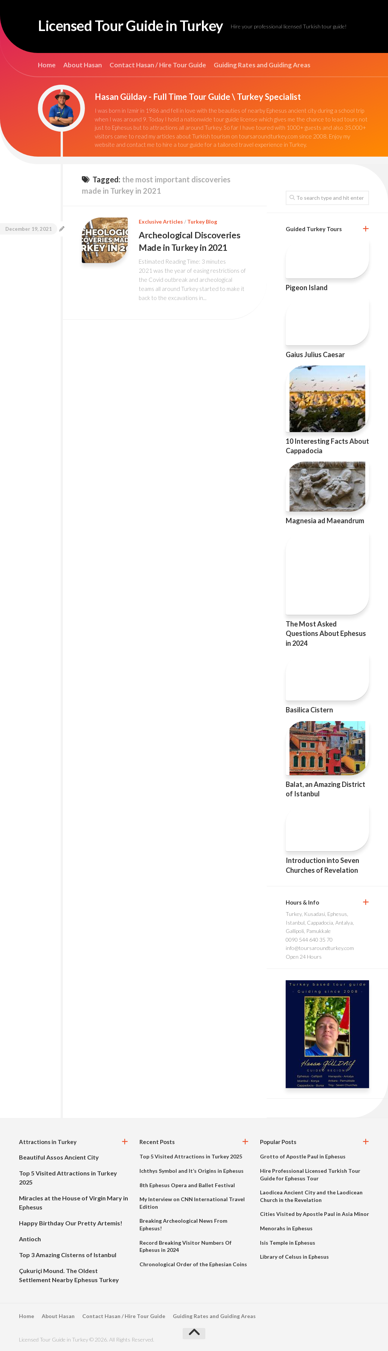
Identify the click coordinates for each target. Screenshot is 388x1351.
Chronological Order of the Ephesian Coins (193, 1264)
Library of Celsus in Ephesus (294, 1256)
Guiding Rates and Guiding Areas (262, 65)
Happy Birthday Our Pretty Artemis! (70, 1223)
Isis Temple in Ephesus (287, 1242)
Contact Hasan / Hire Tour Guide (158, 65)
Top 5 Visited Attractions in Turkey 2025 (190, 1156)
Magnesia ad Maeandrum (325, 520)
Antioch (30, 1238)
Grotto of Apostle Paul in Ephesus (303, 1156)
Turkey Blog (202, 221)
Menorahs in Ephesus (286, 1228)
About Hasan (82, 65)
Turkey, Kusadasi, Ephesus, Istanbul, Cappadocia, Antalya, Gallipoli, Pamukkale (320, 922)
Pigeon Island (307, 287)
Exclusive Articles (161, 221)
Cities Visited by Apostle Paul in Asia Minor (314, 1214)
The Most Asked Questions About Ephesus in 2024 (326, 633)
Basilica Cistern (309, 710)
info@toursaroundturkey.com (320, 948)
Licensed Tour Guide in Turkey (142, 26)
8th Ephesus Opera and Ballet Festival (187, 1185)
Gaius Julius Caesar (315, 354)
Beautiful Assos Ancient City (59, 1157)
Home (47, 65)
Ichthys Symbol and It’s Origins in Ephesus (191, 1171)
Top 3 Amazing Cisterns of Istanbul (67, 1254)
